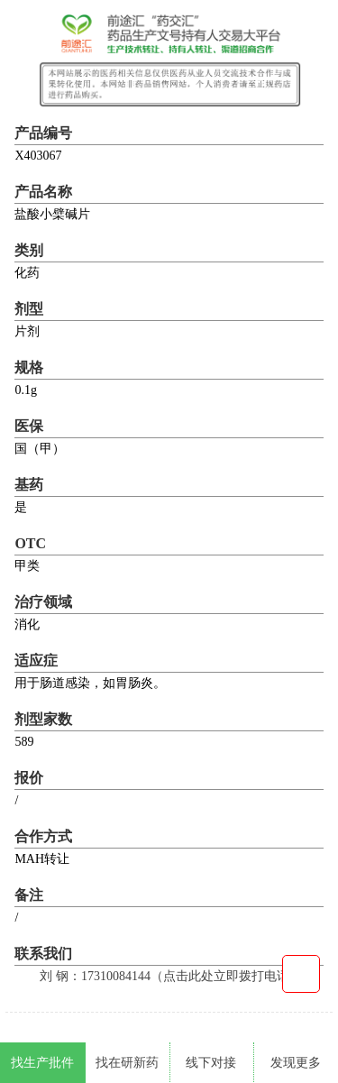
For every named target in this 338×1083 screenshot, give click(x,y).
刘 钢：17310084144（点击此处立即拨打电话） (171, 976)
